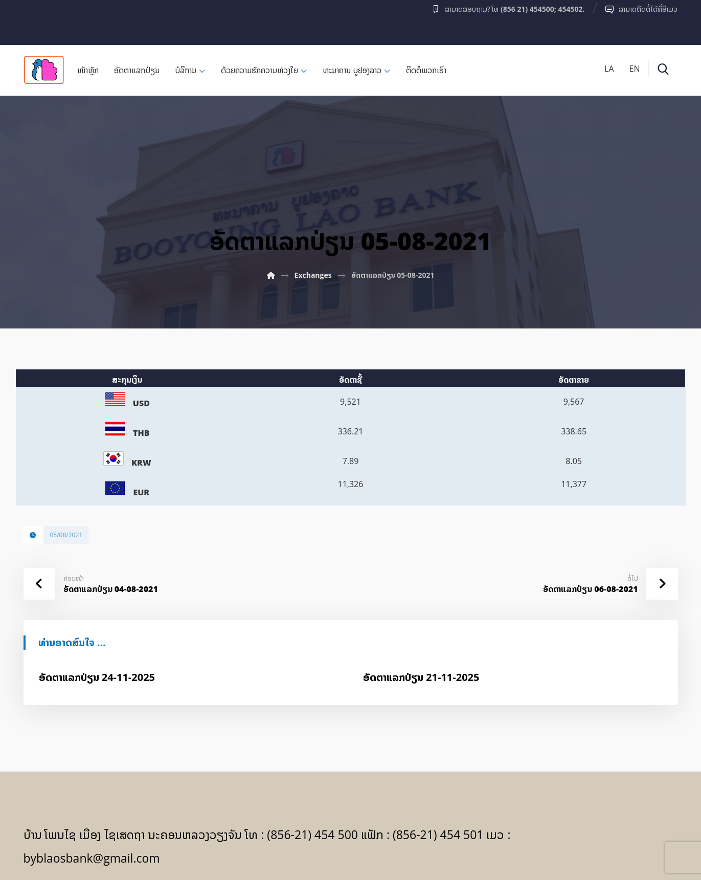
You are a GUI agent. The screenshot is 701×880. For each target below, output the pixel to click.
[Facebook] (43, 20)
